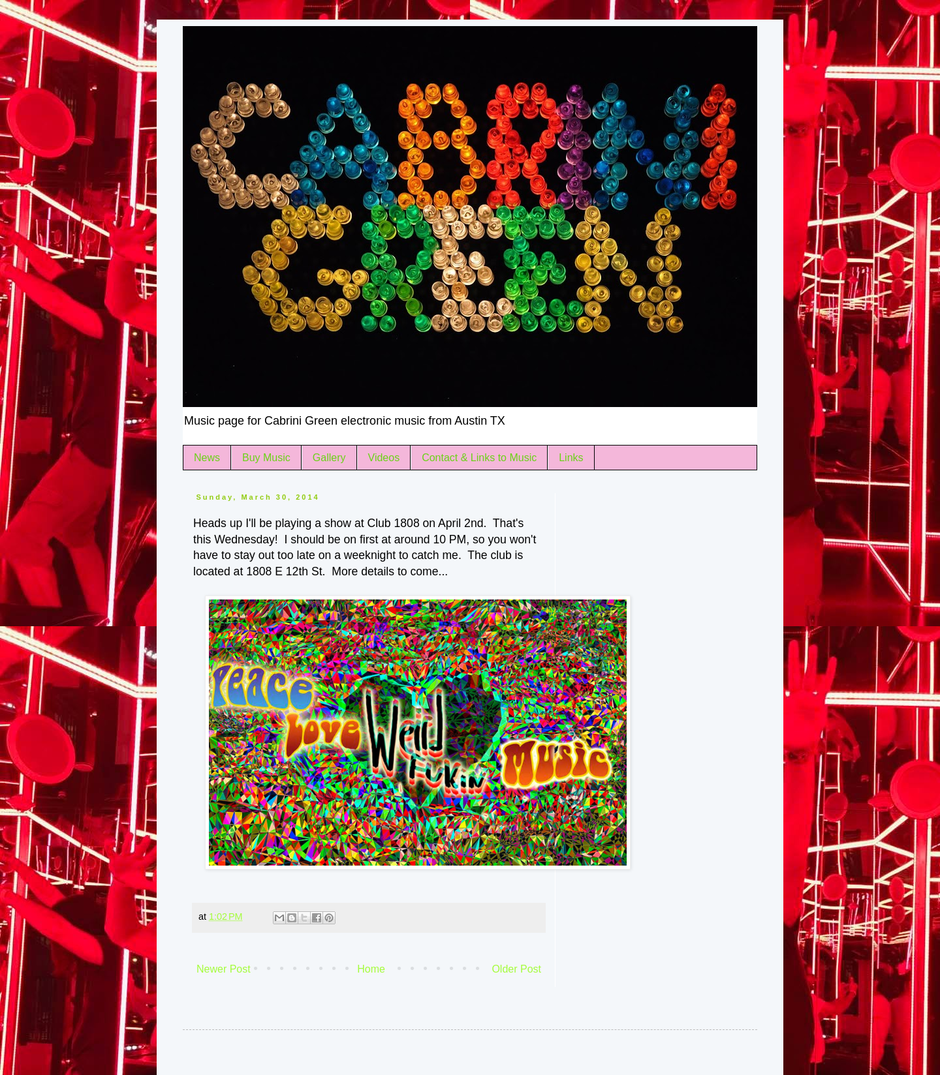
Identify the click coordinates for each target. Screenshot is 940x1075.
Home (371, 969)
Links (571, 457)
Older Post (516, 969)
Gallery (329, 457)
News (207, 457)
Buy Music (266, 457)
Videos (384, 457)
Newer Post (223, 969)
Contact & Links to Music (479, 457)
